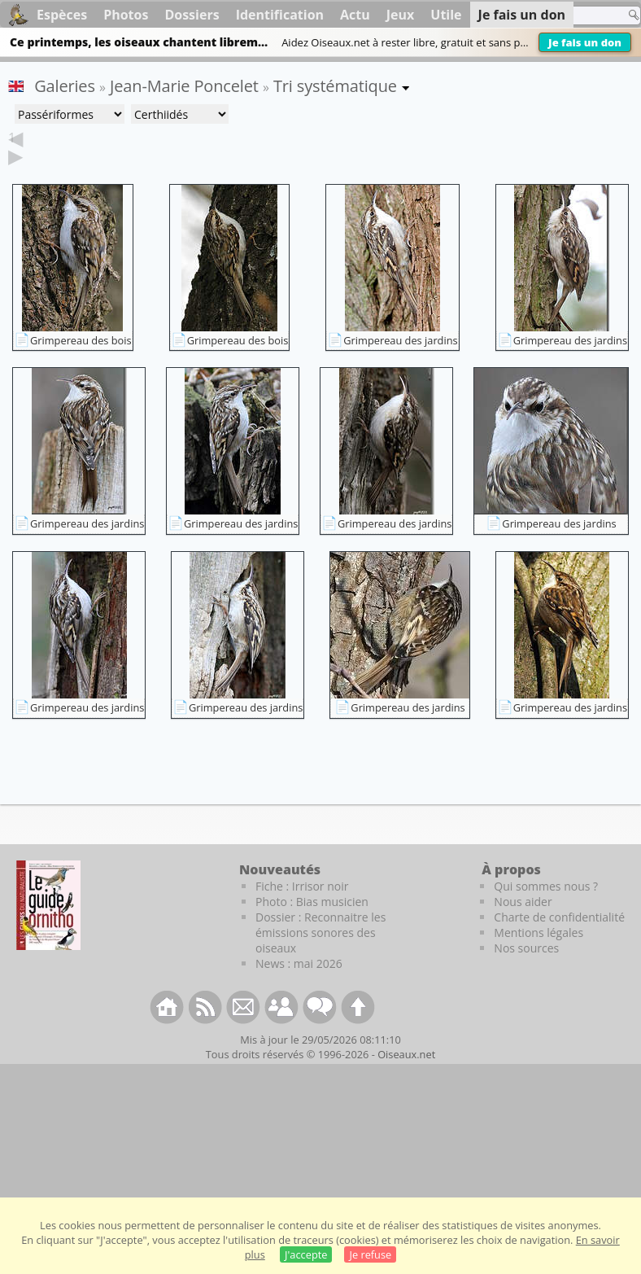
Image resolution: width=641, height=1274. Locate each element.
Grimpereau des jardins (400, 365)
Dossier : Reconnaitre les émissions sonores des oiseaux (320, 958)
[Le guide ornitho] (48, 930)
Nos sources (526, 973)
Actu (355, 15)
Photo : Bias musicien (311, 927)
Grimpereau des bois (81, 365)
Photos (125, 15)
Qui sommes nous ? (546, 911)
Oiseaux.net (406, 1079)
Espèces (62, 15)
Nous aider (523, 927)
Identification (280, 15)
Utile (445, 15)
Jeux (400, 15)
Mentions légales (538, 957)
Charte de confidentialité (559, 942)
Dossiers (191, 15)
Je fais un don (584, 42)
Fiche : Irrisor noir (301, 911)
